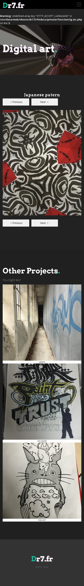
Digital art (30, 48)
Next (44, 102)
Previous (16, 102)
